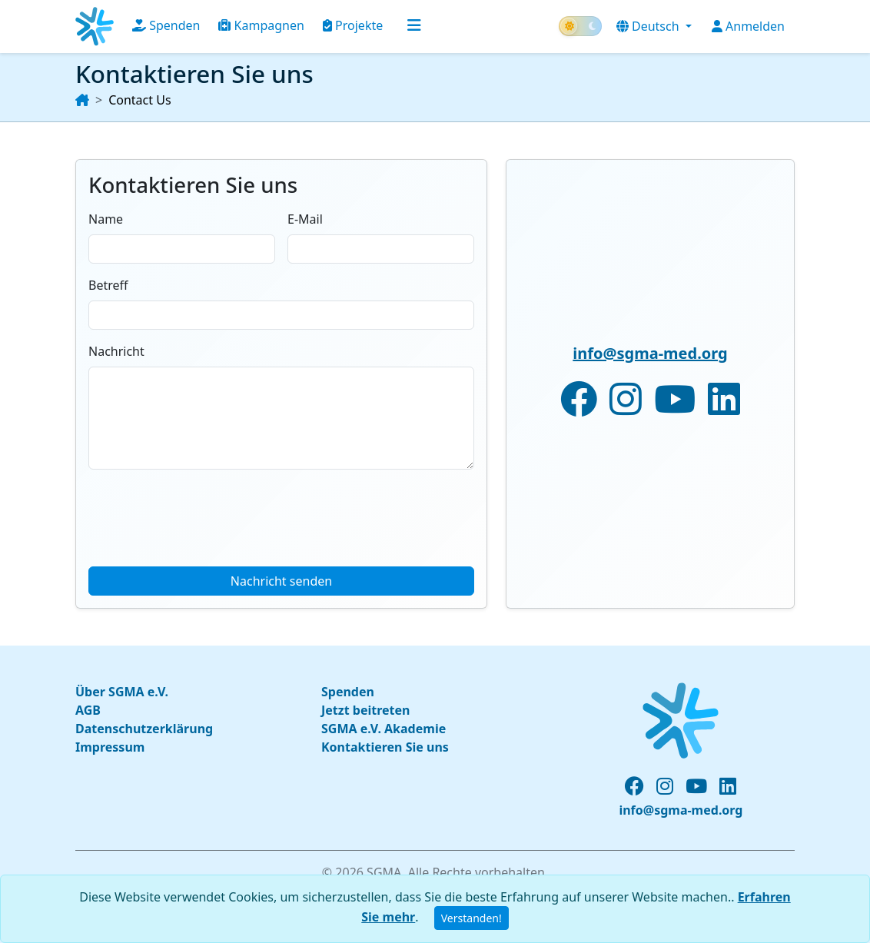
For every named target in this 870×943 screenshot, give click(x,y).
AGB (88, 710)
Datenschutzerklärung (144, 728)
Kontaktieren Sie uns (385, 747)
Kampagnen (261, 25)
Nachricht (116, 351)
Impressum (109, 747)
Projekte (353, 25)
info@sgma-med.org (650, 353)
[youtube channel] (696, 786)
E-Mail (305, 219)
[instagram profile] (664, 786)
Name (105, 219)
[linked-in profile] (727, 786)
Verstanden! (471, 918)
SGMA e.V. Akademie (383, 728)
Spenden (166, 25)
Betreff (108, 285)
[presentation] (205, 512)
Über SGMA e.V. (121, 691)
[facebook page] (634, 786)
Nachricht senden (281, 581)
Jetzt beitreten (365, 710)
